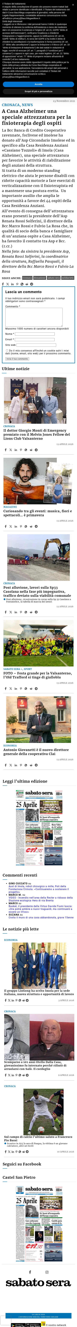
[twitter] (7, 284)
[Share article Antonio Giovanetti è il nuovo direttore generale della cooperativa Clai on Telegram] (36, 765)
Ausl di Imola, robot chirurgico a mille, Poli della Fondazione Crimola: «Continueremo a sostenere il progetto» (39, 889)
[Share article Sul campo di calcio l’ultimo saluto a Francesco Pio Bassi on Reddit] (24, 1151)
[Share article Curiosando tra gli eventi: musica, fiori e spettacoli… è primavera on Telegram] (36, 526)
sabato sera (54, 278)
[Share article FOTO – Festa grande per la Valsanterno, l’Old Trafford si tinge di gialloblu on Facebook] (6, 688)
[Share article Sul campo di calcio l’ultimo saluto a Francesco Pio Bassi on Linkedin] (13, 1151)
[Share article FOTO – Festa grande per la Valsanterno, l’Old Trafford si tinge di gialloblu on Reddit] (31, 688)
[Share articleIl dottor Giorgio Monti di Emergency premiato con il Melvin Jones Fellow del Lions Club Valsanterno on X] (11, 449)
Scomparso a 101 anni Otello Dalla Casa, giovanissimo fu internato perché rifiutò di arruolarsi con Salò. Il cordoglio (35, 1065)
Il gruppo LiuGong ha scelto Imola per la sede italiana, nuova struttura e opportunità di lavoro (39, 992)
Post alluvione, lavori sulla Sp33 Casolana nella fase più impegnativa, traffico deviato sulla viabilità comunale (37, 592)
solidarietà (68, 278)
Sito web (10, 345)
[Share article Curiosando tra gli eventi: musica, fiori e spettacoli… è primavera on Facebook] (6, 526)
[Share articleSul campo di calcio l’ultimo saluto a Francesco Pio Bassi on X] (9, 1151)
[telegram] (31, 284)
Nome (9, 333)
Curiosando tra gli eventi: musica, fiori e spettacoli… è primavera (37, 513)
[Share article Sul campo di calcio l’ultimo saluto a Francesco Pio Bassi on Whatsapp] (20, 1151)
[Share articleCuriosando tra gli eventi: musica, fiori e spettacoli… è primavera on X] (11, 526)
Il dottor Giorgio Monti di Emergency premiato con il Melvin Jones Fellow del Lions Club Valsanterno (36, 435)
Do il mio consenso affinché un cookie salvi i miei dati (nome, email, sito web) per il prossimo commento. (38, 352)
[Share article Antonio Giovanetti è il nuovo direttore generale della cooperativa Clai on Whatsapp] (26, 765)
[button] (73, 4)
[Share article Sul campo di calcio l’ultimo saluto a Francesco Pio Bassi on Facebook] (6, 1151)
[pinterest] (17, 284)
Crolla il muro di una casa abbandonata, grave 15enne (41, 917)
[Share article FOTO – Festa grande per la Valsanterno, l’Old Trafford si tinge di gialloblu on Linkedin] (16, 688)
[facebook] (3, 284)
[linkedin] (12, 284)
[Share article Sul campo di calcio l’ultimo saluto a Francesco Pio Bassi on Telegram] (27, 1151)
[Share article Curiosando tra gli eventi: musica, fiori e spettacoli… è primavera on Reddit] (31, 526)
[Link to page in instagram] (47, 1272)
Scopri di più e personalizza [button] (38, 91)
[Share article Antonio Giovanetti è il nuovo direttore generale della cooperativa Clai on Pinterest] (21, 765)
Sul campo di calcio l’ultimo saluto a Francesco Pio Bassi (38, 1138)
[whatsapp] (22, 284)
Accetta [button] (38, 84)
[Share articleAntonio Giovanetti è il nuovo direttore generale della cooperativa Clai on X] (11, 765)
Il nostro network (53, 1325)
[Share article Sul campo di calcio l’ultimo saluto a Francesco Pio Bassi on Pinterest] (17, 1151)
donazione (39, 278)
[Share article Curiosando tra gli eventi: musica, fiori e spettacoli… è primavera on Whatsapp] (26, 526)
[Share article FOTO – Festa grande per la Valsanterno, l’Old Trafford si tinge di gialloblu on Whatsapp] (26, 688)
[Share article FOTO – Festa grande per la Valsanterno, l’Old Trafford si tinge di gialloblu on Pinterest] (21, 688)
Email (9, 339)
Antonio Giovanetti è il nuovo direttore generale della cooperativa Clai (36, 752)
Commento (12, 306)
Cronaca (27, 278)
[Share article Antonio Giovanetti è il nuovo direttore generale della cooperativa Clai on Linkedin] (16, 765)
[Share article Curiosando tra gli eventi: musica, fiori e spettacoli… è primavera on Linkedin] (16, 526)
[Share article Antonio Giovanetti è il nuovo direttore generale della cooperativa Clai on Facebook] (6, 765)
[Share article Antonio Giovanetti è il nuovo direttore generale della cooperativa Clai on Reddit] (31, 765)
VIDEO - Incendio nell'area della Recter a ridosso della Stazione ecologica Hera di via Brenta (41, 899)
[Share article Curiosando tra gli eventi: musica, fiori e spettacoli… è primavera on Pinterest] (21, 526)
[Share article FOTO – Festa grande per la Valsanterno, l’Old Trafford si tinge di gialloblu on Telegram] (36, 688)
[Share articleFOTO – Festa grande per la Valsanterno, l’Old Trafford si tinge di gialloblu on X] (11, 688)
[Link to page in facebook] (30, 1272)
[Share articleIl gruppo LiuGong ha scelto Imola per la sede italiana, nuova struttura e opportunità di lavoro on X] (9, 1000)
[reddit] (27, 284)
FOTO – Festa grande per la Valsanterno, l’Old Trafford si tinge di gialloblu (37, 675)
